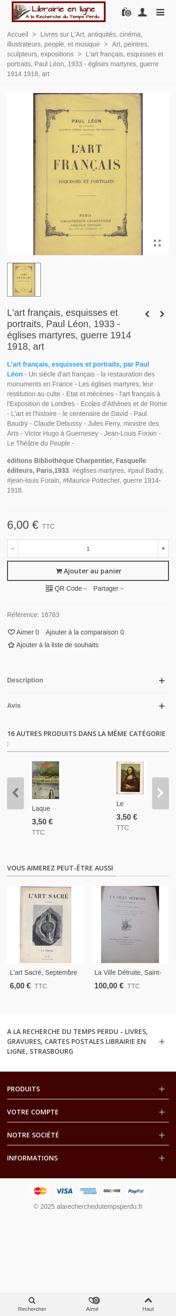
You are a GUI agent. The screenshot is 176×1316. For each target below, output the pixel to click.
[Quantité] (88, 548)
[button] (15, 793)
